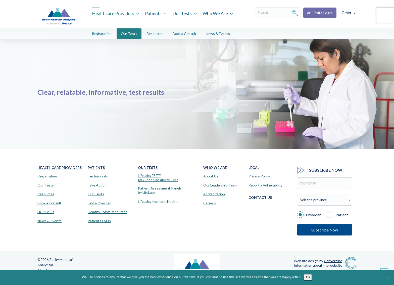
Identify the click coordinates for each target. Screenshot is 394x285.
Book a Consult (184, 33)
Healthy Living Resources (107, 212)
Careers (209, 203)
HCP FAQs (45, 212)
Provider (309, 214)
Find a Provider (99, 203)
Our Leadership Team (220, 185)
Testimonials (98, 176)
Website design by (318, 261)
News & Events (218, 33)
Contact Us (260, 197)
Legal (254, 167)
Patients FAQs (99, 221)
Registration (102, 33)
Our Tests (182, 13)
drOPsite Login (320, 13)
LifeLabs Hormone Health (158, 202)
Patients (153, 13)
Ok (308, 277)
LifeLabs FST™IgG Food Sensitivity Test (158, 178)
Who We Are (215, 13)
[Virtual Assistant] (385, 270)
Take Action (97, 185)
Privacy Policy (259, 176)
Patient (337, 214)
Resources (154, 33)
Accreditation (214, 194)
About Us (210, 176)
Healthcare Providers (113, 13)
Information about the (318, 265)
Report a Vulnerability (265, 185)
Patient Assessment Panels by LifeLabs (160, 190)
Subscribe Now (324, 229)
